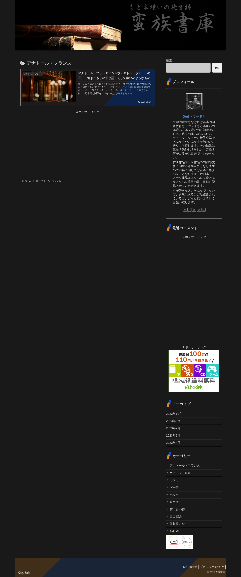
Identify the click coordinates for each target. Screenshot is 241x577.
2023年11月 (174, 413)
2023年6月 (173, 435)
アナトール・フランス (185, 465)
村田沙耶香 (177, 509)
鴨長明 (174, 531)
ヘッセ (174, 494)
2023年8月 (173, 421)
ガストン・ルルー (182, 473)
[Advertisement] (87, 138)
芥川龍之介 (177, 524)
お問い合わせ (190, 566)
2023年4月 (173, 442)
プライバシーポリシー (212, 566)
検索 (169, 60)
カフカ (174, 480)
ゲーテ (174, 487)
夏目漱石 (176, 502)
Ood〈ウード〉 (194, 116)
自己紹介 (176, 516)
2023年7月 (173, 428)
